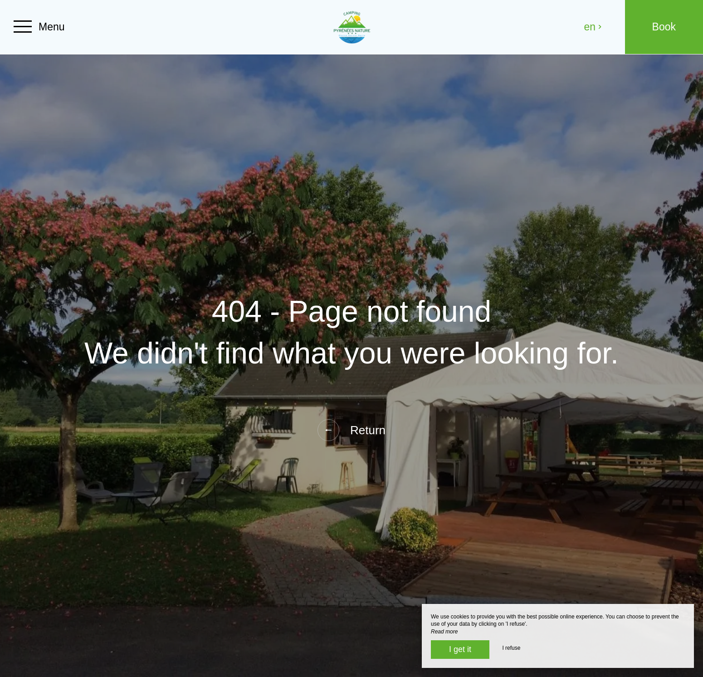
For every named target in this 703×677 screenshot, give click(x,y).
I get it (460, 649)
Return (351, 430)
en (593, 27)
